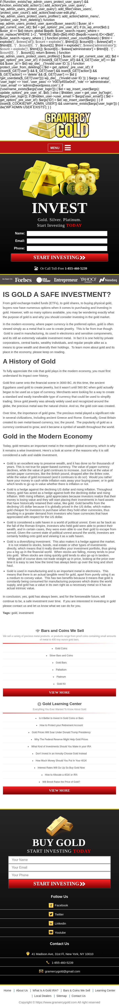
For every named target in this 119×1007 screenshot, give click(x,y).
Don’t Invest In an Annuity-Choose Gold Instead (61, 753)
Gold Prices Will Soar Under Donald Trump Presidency (61, 732)
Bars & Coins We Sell (76, 990)
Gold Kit (61, 683)
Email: (20, 241)
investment (26, 613)
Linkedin (60, 923)
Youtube (60, 932)
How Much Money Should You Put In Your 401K (61, 760)
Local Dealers (43, 996)
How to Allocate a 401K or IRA (61, 774)
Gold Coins (61, 648)
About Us (22, 990)
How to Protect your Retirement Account (61, 725)
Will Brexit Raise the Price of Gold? (61, 781)
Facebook (61, 905)
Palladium (61, 669)
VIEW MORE (59, 692)
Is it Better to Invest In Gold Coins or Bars (61, 718)
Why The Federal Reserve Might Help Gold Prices (61, 739)
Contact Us (79, 996)
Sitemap (61, 996)
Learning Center (105, 990)
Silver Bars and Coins (61, 655)
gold (14, 613)
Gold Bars (61, 662)
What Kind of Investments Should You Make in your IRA (61, 746)
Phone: (19, 248)
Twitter (59, 914)
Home (7, 990)
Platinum (61, 676)
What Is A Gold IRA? (45, 990)
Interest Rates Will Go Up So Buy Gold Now (61, 767)
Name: (20, 233)
